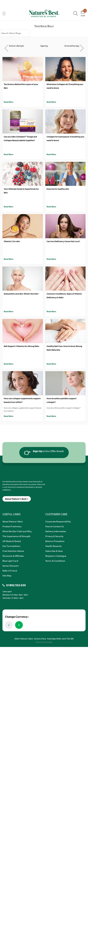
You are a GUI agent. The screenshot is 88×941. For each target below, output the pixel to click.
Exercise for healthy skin (58, 189)
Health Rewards (53, 546)
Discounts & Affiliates (13, 555)
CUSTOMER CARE (56, 514)
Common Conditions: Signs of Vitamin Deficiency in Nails (64, 296)
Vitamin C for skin (12, 241)
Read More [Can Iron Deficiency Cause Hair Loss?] (51, 259)
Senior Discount (10, 565)
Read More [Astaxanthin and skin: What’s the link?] (8, 311)
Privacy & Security (54, 536)
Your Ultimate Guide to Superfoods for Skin (21, 191)
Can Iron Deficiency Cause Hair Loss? (63, 241)
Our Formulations (11, 546)
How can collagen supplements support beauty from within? (22, 400)
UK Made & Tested (11, 541)
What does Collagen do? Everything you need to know (65, 86)
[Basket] (83, 13)
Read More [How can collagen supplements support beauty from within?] (8, 416)
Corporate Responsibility (58, 521)
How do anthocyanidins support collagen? (61, 400)
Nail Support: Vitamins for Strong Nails (21, 346)
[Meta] (2, 505)
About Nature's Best (12, 521)
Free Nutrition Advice (13, 551)
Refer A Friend (9, 570)
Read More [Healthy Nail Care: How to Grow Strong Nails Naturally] (51, 364)
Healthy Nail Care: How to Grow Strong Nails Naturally (64, 348)
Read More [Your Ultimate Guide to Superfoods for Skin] (8, 206)
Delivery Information (55, 531)
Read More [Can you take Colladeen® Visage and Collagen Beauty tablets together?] (8, 154)
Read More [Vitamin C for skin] (8, 259)
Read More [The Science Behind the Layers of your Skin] (8, 102)
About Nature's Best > (16, 498)
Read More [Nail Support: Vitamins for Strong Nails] (8, 364)
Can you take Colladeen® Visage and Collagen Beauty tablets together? (20, 138)
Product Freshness (12, 526)
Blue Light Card (10, 560)
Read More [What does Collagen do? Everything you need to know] (51, 102)
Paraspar (49, 642)
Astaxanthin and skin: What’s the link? (21, 294)
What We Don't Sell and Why (17, 531)
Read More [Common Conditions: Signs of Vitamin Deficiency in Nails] (51, 311)
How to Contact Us (54, 526)
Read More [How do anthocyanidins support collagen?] (51, 416)
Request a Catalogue (55, 555)
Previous (6, 48)
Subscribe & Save (54, 551)
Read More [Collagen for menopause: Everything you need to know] (51, 154)
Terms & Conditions (55, 560)
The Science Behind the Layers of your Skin (21, 86)
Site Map (6, 575)
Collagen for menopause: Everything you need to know (65, 138)
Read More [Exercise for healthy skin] (51, 206)
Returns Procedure (54, 541)
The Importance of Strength (16, 536)
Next (81, 48)
